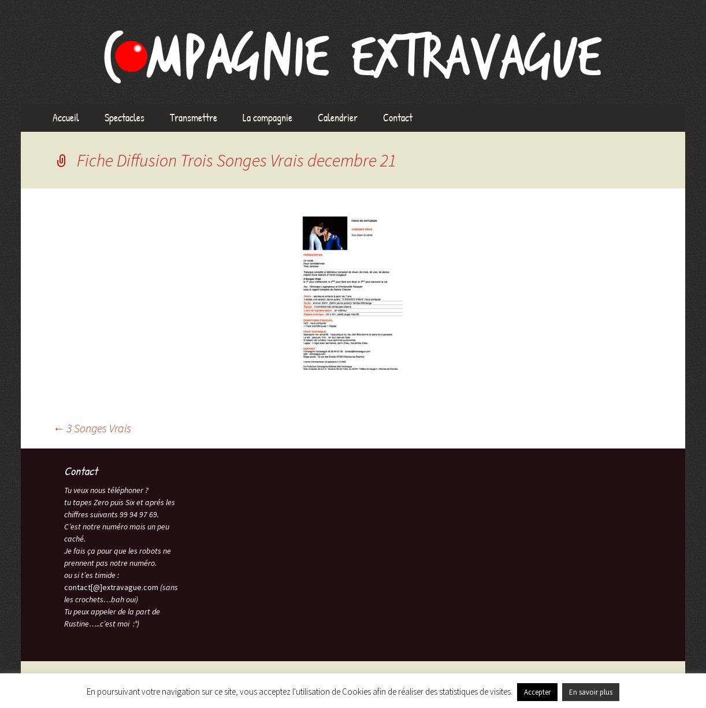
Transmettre (193, 117)
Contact (398, 117)
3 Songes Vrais (92, 428)
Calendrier (338, 117)
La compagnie (267, 117)
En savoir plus (590, 692)
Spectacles (124, 117)
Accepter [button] (537, 692)
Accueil (66, 117)
